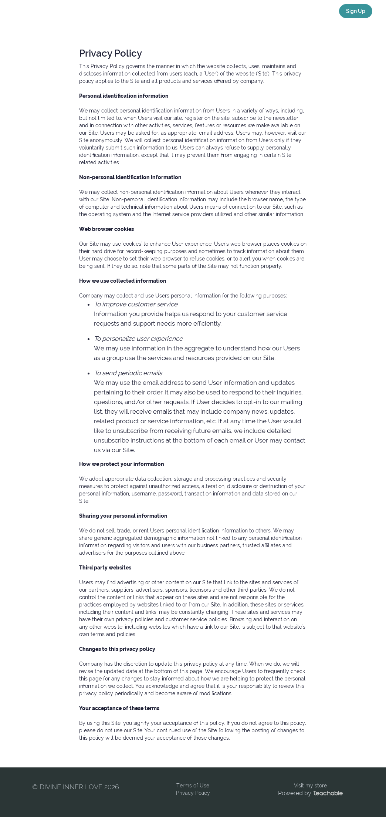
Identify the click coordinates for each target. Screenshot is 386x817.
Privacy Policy (193, 793)
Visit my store (310, 786)
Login (322, 11)
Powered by (310, 793)
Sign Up (355, 11)
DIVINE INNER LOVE (71, 10)
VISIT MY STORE (283, 11)
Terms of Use (192, 786)
